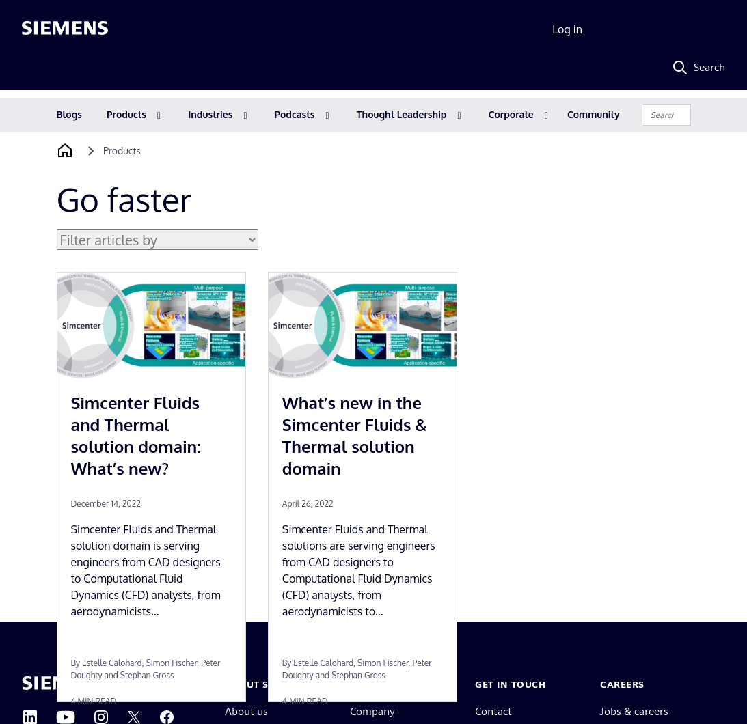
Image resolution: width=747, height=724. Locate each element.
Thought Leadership (402, 114)
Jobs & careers (634, 711)
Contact (493, 711)
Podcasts (295, 114)
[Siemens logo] (65, 30)
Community (593, 114)
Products (126, 114)
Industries (210, 114)
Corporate (511, 114)
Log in (567, 29)
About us (246, 711)
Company (372, 711)
